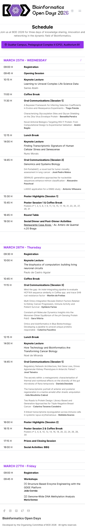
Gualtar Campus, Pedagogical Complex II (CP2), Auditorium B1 (42, 44)
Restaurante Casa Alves (38, 224)
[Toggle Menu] (80, 11)
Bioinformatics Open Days (21, 518)
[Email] (28, 511)
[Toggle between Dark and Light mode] (72, 11)
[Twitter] (22, 511)
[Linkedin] (16, 511)
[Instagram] (10, 511)
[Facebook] (4, 511)
